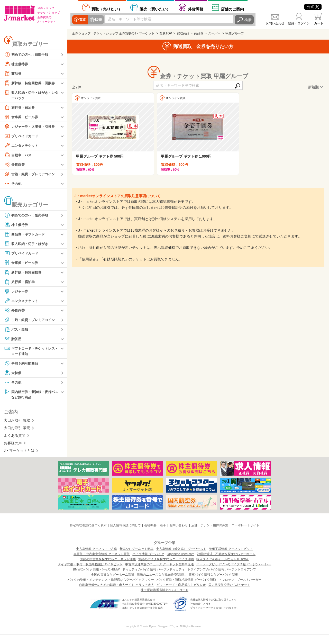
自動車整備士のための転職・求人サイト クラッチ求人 (116, 586)
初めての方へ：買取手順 (27, 54)
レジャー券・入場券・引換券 (31, 127)
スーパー (214, 33)
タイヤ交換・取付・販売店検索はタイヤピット (90, 565)
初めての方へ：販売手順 (27, 215)
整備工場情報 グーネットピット (231, 550)
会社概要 (150, 526)
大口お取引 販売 (17, 429)
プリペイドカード (22, 136)
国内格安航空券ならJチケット (229, 586)
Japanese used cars (180, 555)
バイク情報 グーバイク (148, 555)
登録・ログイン (299, 23)
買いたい (155, 9)
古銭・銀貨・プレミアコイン (31, 174)
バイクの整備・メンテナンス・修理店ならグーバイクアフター (111, 581)
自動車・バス (18, 155)
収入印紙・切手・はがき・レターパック (31, 95)
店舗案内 (232, 9)
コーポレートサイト (245, 526)
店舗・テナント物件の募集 (209, 526)
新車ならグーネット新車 (136, 550)
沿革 (163, 526)
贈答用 (13, 339)
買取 (82, 20)
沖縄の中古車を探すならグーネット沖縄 (108, 560)
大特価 (13, 373)
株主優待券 (16, 64)
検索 (248, 20)
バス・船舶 (16, 329)
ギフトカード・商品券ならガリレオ (181, 586)
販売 (98, 20)
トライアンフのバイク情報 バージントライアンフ (221, 571)
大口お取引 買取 (17, 421)
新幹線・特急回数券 (24, 272)
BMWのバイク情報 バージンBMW (96, 571)
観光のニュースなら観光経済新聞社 (161, 576)
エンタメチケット (22, 146)
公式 (313, 7)
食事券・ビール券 (22, 117)
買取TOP (165, 33)
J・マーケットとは (19, 452)
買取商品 (183, 33)
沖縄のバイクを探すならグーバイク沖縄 (166, 560)
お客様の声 (13, 444)
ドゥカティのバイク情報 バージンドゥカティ (153, 571)
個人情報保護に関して (125, 526)
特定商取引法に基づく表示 (88, 526)
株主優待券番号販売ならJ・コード (164, 591)
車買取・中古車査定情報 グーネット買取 (102, 555)
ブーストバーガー (249, 581)
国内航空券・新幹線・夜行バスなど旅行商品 (31, 395)
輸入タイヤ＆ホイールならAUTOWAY (222, 560)
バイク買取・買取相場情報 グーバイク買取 (186, 581)
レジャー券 (16, 291)
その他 (13, 184)
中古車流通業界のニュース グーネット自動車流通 (159, 565)
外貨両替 (195, 9)
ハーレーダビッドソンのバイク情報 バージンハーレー (233, 565)
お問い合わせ (275, 23)
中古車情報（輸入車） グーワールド (181, 550)
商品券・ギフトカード (25, 234)
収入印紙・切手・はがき (27, 244)
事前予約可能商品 (22, 364)
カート (318, 23)
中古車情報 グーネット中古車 (96, 550)
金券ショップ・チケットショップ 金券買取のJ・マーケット (113, 33)
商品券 (13, 73)
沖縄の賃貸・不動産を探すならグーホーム (226, 555)
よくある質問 (14, 436)
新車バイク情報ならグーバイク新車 (213, 576)
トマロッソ (226, 581)
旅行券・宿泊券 (20, 108)
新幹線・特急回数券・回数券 (31, 83)
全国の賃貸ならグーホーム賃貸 (112, 576)
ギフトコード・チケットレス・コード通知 (29, 351)
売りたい (106, 9)
